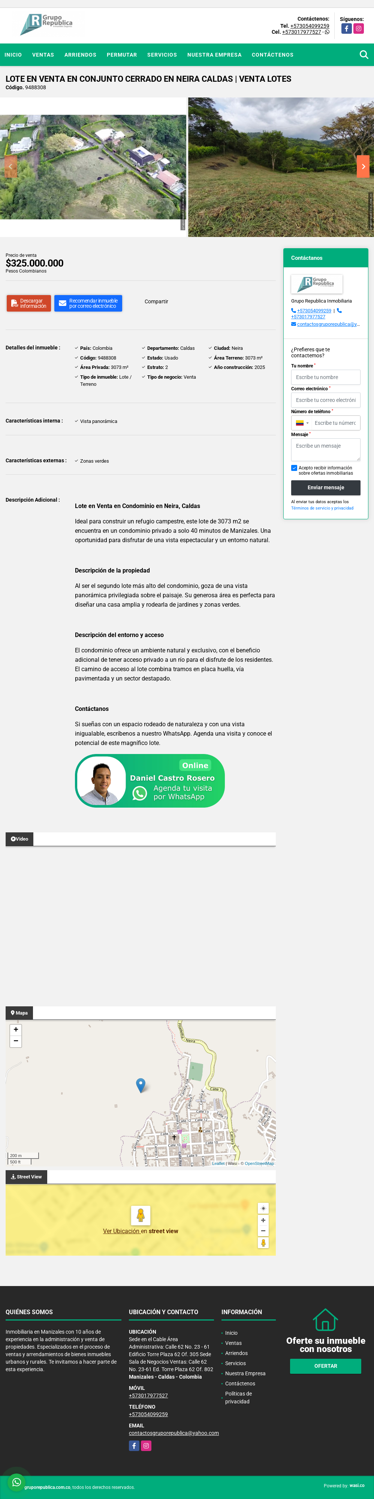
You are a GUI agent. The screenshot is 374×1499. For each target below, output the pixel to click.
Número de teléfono (312, 412)
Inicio (13, 55)
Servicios (162, 55)
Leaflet (218, 1163)
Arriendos (80, 55)
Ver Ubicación (122, 1231)
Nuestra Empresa (214, 55)
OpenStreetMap (259, 1163)
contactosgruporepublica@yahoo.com (174, 1433)
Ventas (43, 55)
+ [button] (15, 1030)
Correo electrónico (311, 389)
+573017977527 (301, 32)
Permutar (122, 55)
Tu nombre (303, 366)
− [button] (15, 1041)
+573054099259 (309, 26)
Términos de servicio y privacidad (322, 508)
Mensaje (301, 435)
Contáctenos (273, 55)
